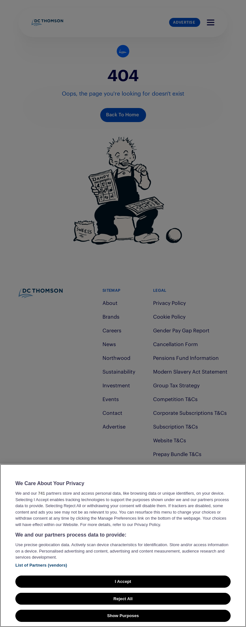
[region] (123, 545)
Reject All (123, 598)
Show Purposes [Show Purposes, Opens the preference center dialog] (123, 615)
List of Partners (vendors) (41, 565)
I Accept (123, 581)
